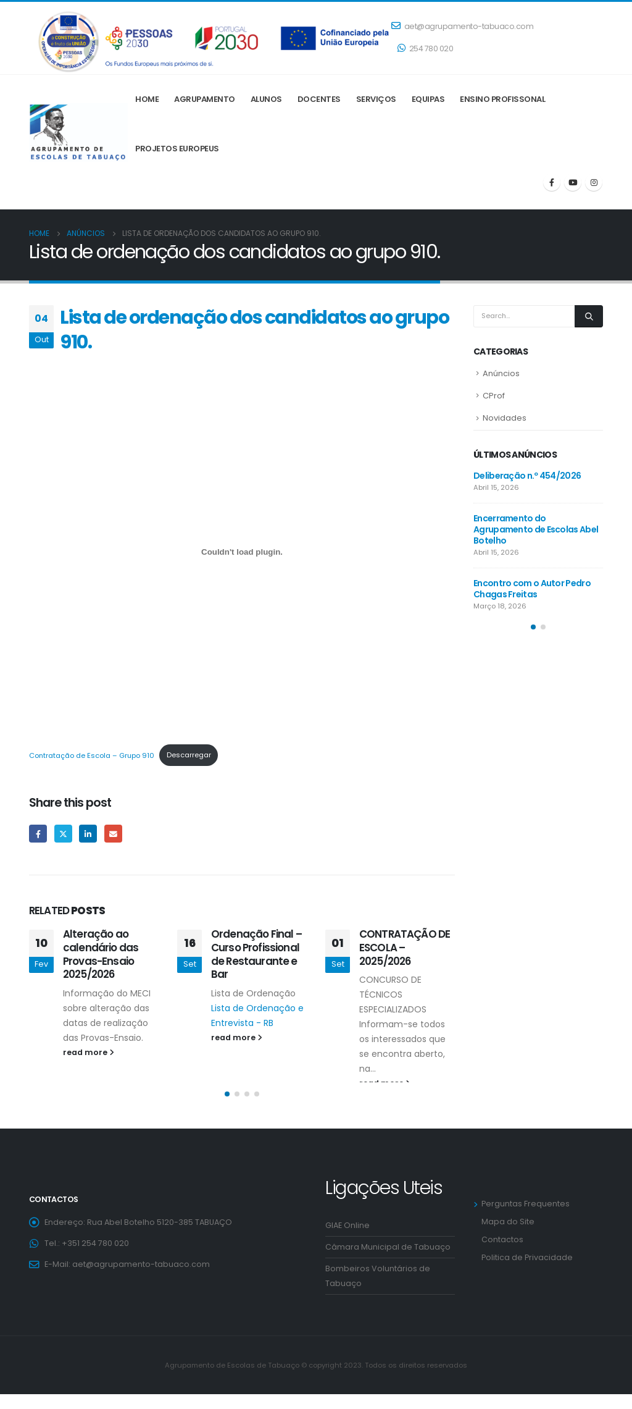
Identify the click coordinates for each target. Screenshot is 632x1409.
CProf (494, 396)
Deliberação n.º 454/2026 (527, 475)
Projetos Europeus (177, 148)
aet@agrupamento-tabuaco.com (462, 26)
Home (147, 99)
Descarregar (189, 755)
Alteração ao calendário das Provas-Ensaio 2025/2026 (100, 954)
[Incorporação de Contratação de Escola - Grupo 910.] (242, 552)
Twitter (63, 834)
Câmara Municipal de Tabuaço (388, 1261)
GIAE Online (347, 1240)
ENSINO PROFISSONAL (502, 99)
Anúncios (501, 373)
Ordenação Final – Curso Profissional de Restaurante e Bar (256, 954)
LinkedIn (88, 834)
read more (88, 1052)
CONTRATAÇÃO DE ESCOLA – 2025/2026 (404, 948)
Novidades (504, 418)
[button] (227, 1108)
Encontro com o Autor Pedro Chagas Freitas (532, 588)
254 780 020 (425, 48)
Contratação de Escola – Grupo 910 (91, 755)
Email (113, 834)
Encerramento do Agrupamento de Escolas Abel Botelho (535, 529)
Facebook (38, 834)
